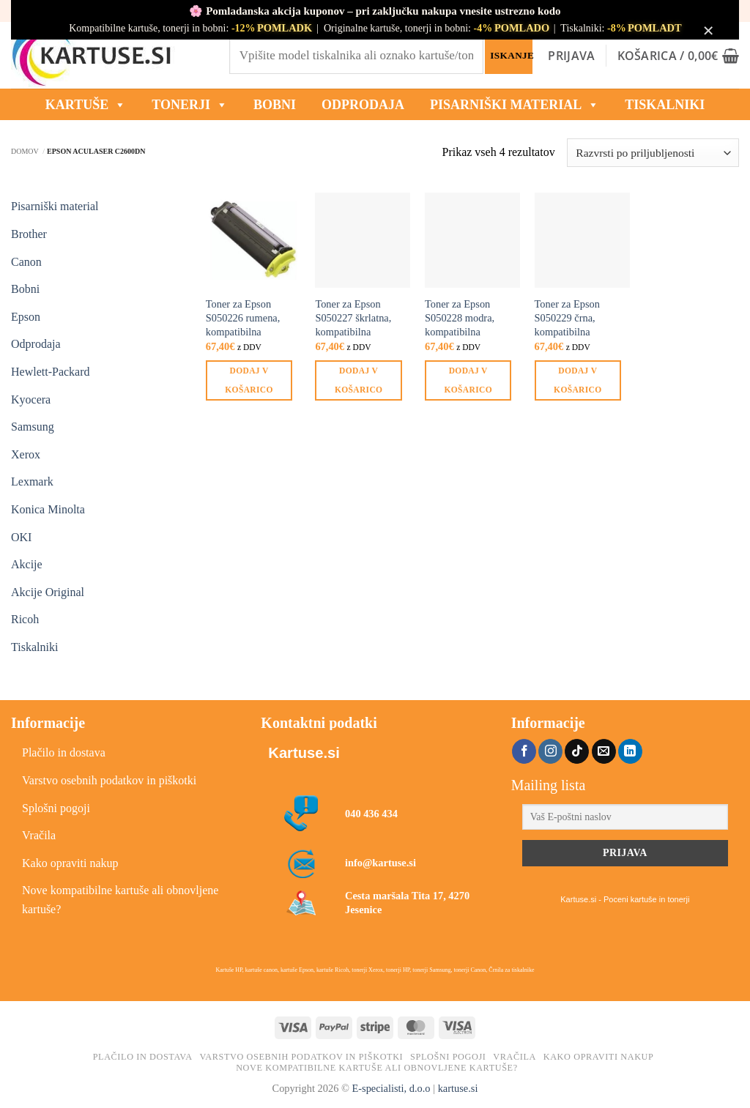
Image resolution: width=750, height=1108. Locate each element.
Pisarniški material (514, 104)
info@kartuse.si (380, 863)
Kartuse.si (303, 753)
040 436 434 (371, 813)
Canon (26, 262)
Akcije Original (47, 592)
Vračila (39, 835)
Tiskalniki (665, 104)
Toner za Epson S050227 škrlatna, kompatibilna (353, 317)
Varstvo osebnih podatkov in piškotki (109, 780)
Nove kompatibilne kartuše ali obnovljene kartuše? (120, 899)
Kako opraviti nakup (70, 863)
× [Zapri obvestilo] (708, 30)
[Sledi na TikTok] (577, 751)
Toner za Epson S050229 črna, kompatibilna (567, 317)
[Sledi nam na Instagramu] (550, 751)
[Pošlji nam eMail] (604, 751)
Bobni (25, 289)
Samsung (32, 426)
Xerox (25, 454)
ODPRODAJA (363, 104)
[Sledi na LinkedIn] (630, 751)
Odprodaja (36, 344)
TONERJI (190, 104)
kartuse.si (458, 1088)
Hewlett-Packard (50, 371)
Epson (25, 317)
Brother (29, 234)
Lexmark (32, 481)
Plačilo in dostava (63, 752)
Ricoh (25, 619)
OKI (21, 537)
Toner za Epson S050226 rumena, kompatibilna (243, 317)
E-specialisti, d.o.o (391, 1088)
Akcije (26, 564)
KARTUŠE (85, 104)
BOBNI (274, 104)
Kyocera (31, 399)
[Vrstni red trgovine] (653, 152)
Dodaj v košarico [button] (248, 379)
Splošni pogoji (56, 808)
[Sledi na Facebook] (524, 751)
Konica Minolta (48, 509)
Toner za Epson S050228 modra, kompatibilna (459, 317)
